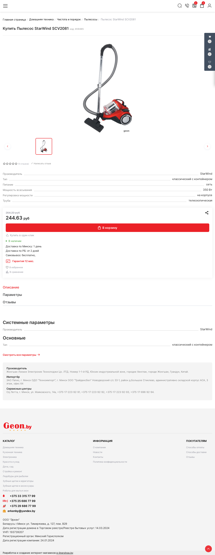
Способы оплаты (195, 447)
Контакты (98, 457)
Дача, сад (8, 466)
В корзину (107, 228)
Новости (97, 452)
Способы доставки (196, 452)
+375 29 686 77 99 (19, 506)
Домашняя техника (13, 447)
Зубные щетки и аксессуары (18, 485)
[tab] (107, 287)
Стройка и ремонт (12, 471)
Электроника (10, 457)
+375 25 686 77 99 (22, 501)
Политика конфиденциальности (110, 461)
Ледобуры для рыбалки (15, 476)
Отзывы (190, 457)
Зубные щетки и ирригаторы (18, 481)
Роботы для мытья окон (15, 490)
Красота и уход (11, 461)
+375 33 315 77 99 (19, 496)
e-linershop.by (64, 552)
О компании (99, 447)
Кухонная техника (12, 452)
